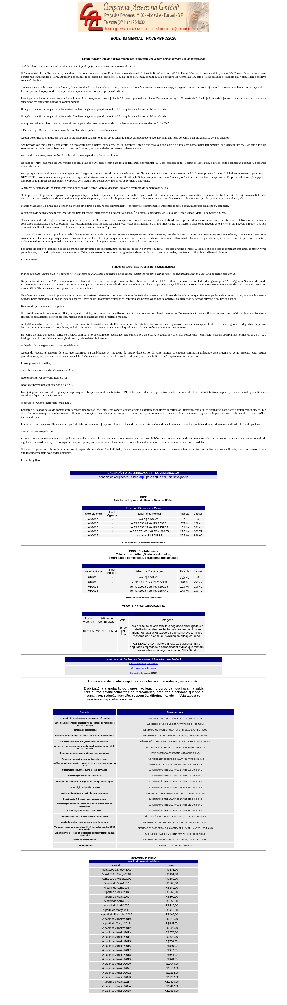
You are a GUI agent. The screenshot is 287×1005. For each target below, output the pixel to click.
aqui (142, 477)
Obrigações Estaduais (140, 673)
